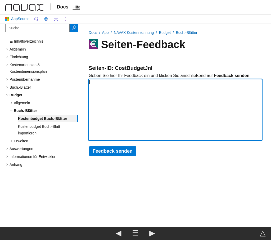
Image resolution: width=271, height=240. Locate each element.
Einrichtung (19, 57)
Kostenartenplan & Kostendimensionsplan (28, 68)
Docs (63, 7)
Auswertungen (21, 149)
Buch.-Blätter (20, 87)
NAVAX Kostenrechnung (134, 32)
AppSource (18, 19)
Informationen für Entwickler (33, 157)
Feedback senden (113, 151)
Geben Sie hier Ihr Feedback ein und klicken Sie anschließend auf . (170, 75)
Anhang (16, 164)
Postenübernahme (25, 79)
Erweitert (21, 141)
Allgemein (18, 49)
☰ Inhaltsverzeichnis (26, 41)
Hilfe (76, 7)
